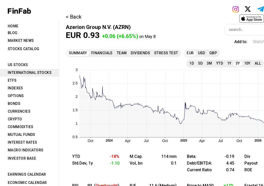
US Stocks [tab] (18, 65)
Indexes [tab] (15, 88)
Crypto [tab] (15, 119)
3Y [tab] (238, 63)
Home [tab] (13, 26)
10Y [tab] (247, 63)
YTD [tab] (219, 63)
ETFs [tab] (12, 80)
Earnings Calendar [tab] (27, 174)
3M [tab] (209, 63)
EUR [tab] (190, 53)
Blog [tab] (13, 33)
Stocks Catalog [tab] (23, 49)
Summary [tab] (78, 53)
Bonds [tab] (14, 104)
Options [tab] (16, 96)
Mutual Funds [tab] (21, 135)
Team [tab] (122, 53)
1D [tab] (191, 63)
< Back (73, 17)
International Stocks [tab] (30, 73)
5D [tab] (200, 63)
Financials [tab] (102, 53)
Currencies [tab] (19, 111)
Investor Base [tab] (22, 158)
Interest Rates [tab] (22, 142)
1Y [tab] (229, 63)
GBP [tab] (213, 53)
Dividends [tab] (140, 53)
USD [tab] (201, 53)
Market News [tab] (21, 40)
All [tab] (258, 63)
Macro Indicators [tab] (25, 150)
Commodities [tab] (20, 127)
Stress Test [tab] (166, 53)
